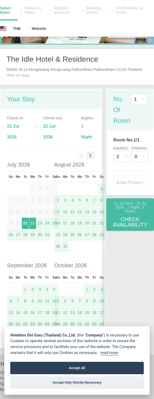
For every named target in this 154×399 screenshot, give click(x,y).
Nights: (87, 118)
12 (80, 212)
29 (32, 235)
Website (39, 28)
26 (11, 235)
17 (65, 223)
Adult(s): (121, 148)
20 (87, 223)
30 (40, 235)
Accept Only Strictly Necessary (76, 382)
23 (40, 223)
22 (32, 223)
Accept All (77, 368)
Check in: (15, 118)
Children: (139, 148)
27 (18, 235)
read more (109, 353)
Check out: (52, 118)
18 (72, 223)
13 (87, 212)
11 (72, 212)
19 (80, 223)
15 (101, 212)
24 (47, 223)
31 (47, 235)
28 (25, 235)
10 (65, 212)
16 (58, 223)
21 (25, 223)
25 (54, 223)
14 (94, 212)
